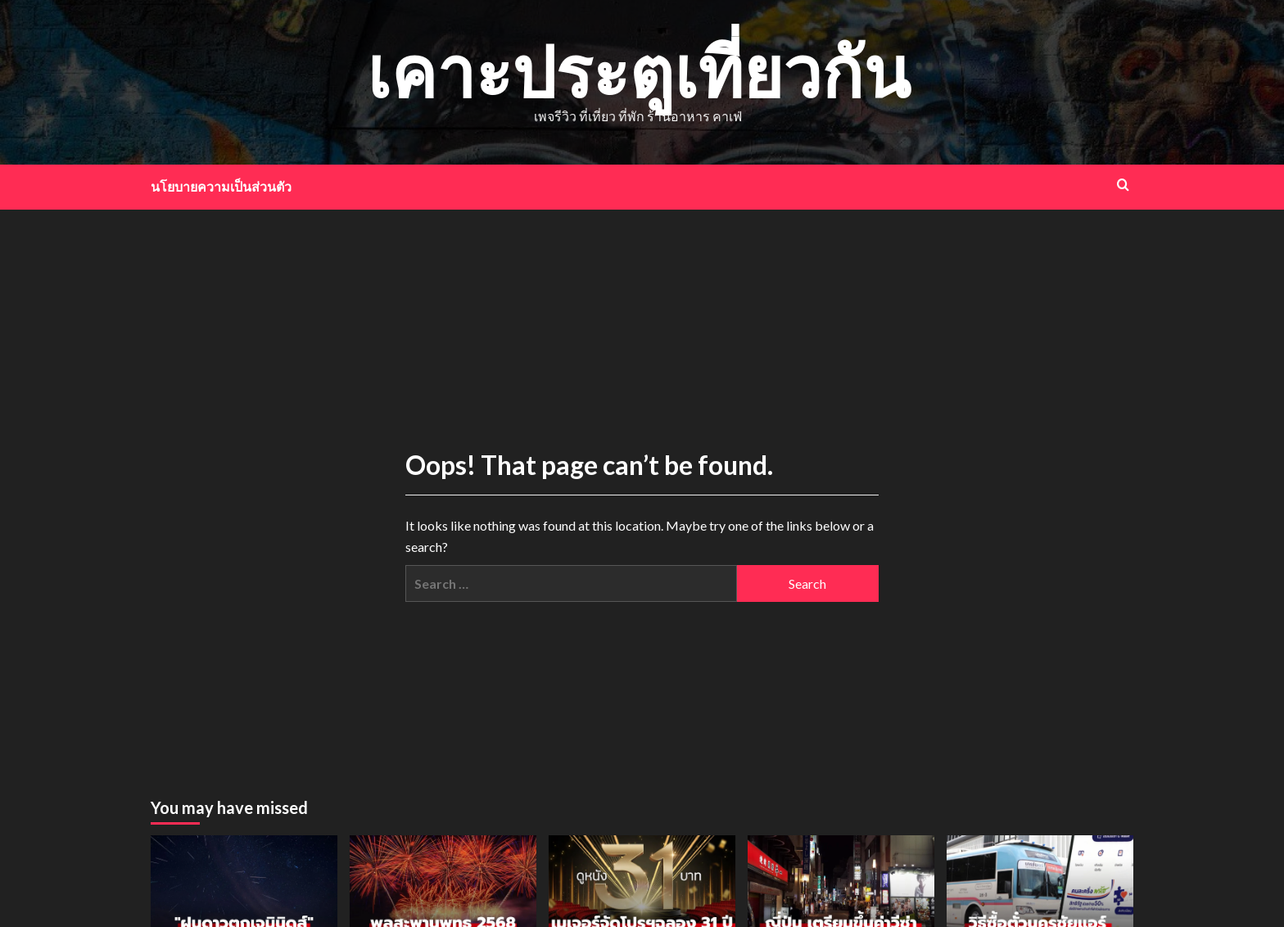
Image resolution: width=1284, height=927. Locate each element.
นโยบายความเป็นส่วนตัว (221, 186)
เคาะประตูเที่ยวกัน (638, 70)
